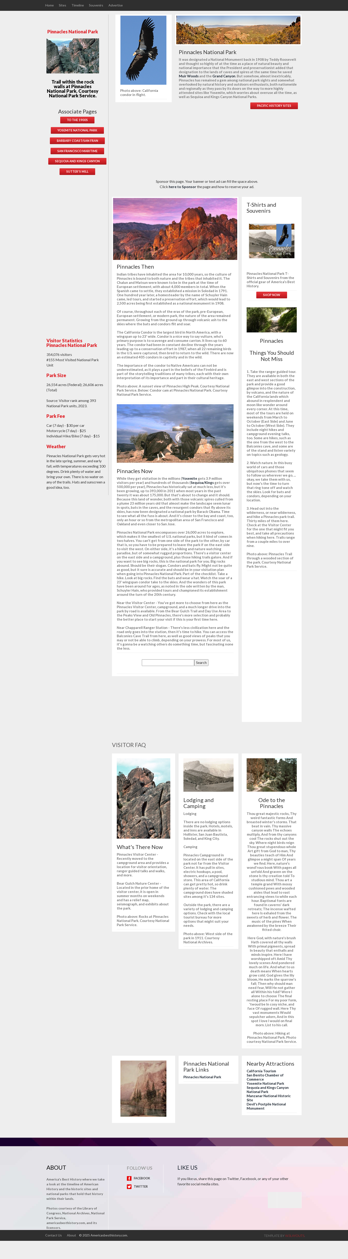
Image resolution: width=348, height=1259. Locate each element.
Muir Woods (189, 76)
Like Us (187, 1167)
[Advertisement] (77, 253)
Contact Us (53, 1235)
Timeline (78, 5)
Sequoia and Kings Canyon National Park (268, 1089)
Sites (62, 5)
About (71, 1235)
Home (49, 5)
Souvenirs (96, 5)
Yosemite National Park (265, 1083)
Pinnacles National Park (202, 1077)
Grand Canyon (223, 76)
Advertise (116, 5)
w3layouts (294, 1236)
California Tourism (261, 1071)
